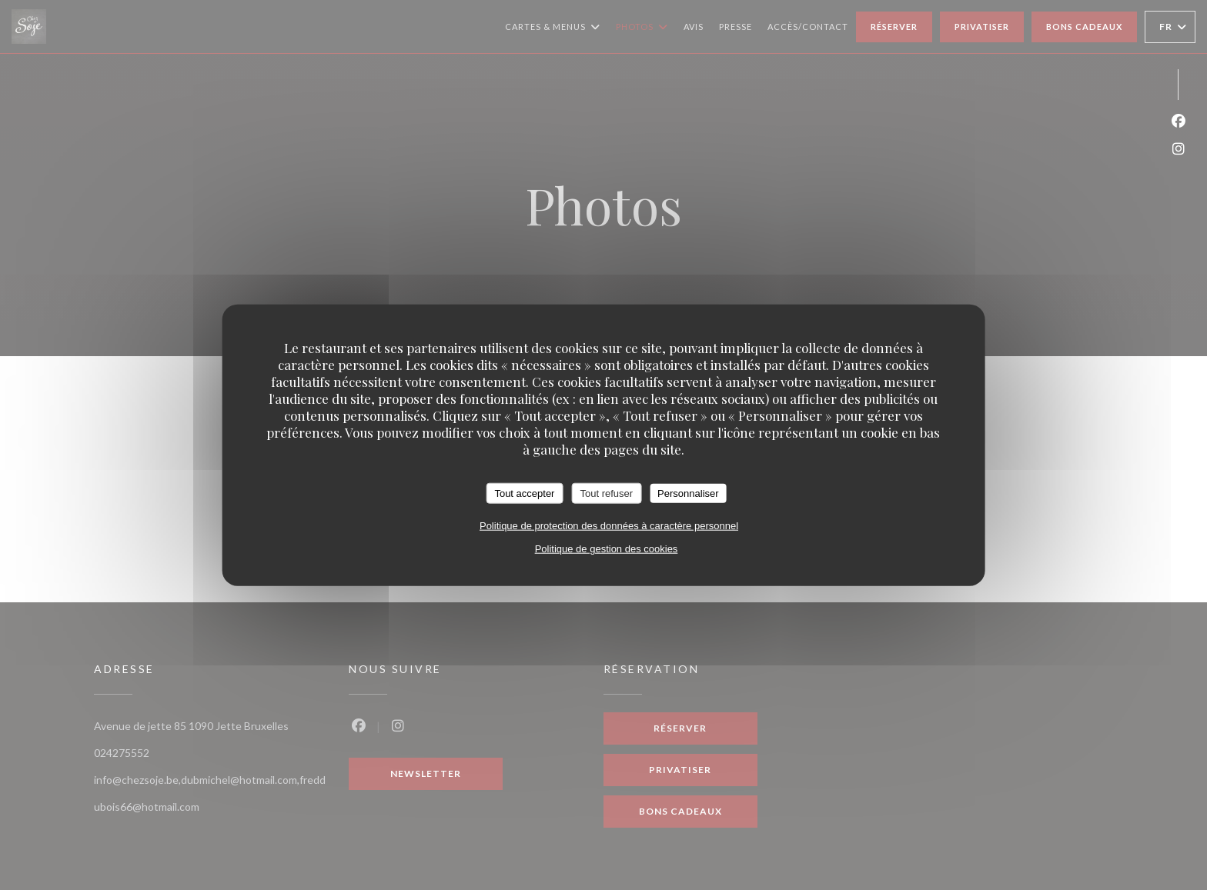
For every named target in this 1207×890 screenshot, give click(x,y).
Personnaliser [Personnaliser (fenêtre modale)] (688, 492)
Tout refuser (606, 492)
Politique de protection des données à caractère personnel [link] (609, 526)
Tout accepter (524, 492)
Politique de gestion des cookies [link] (606, 549)
